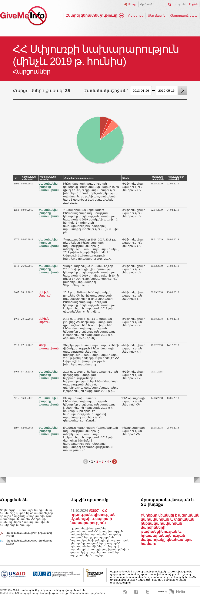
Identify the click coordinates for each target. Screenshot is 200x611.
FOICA (95, 575)
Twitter (147, 592)
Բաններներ (7, 593)
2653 (16, 209)
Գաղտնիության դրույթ (54, 593)
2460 (16, 318)
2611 (16, 265)
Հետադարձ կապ (183, 15)
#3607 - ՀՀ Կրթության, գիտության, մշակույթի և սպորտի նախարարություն (93, 517)
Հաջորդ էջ (114, 461)
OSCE (56, 575)
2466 (16, 371)
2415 (16, 398)
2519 (16, 345)
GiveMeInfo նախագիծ (23, 16)
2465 (16, 292)
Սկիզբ (132, 4)
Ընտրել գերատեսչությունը (91, 15)
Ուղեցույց (135, 15)
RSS (125, 592)
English (193, 4)
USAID (14, 575)
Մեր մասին (157, 15)
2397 (16, 427)
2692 (16, 183)
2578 (16, 239)
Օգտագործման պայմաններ (87, 593)
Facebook (136, 592)
